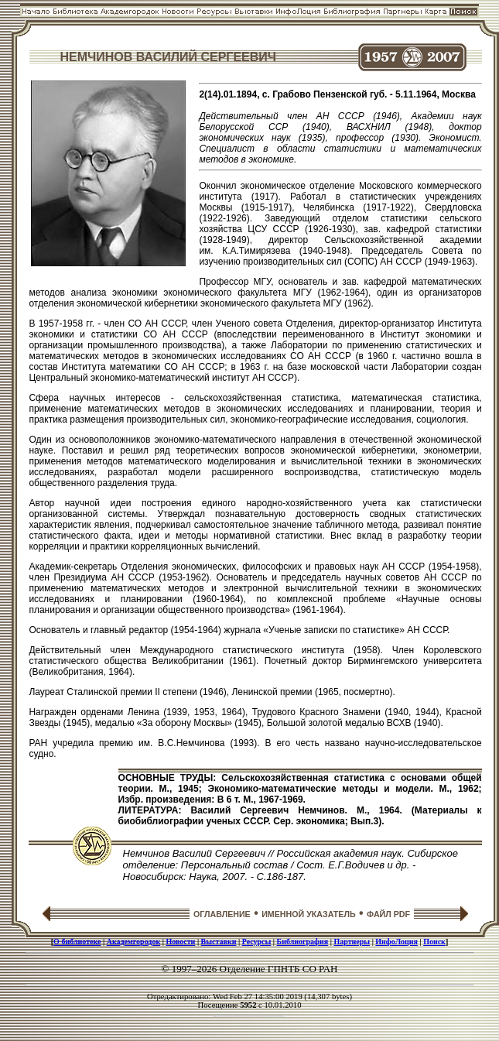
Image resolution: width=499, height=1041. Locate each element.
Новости (180, 941)
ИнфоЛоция (396, 941)
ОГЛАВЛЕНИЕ (222, 914)
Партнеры (351, 941)
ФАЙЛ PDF (388, 914)
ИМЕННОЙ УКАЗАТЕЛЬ (308, 914)
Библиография (303, 941)
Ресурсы (257, 941)
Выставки (219, 941)
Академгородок (134, 941)
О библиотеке (77, 941)
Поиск (434, 941)
